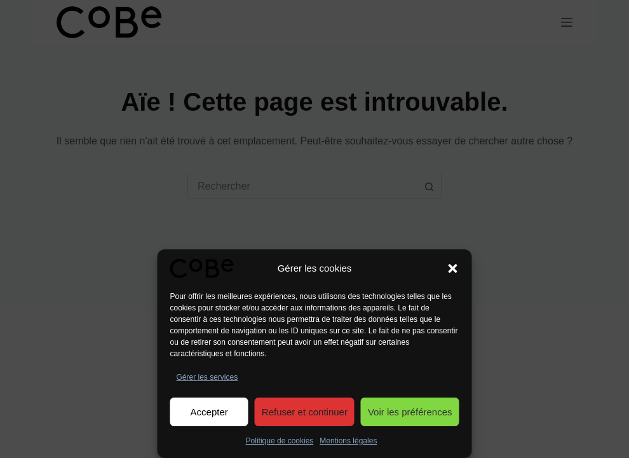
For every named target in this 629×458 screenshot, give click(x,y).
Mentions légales (348, 440)
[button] (453, 268)
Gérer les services (207, 377)
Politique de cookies (280, 440)
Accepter (209, 411)
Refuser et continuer (305, 411)
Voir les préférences (410, 411)
